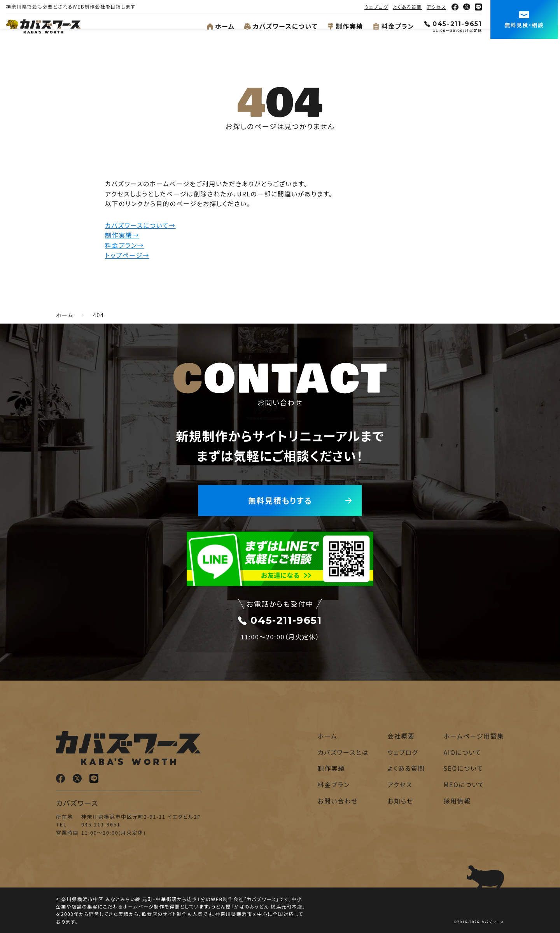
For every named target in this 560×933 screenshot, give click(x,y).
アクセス (438, 7)
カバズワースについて (283, 26)
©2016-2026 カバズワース (479, 921)
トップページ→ (127, 255)
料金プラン (395, 26)
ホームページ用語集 (473, 735)
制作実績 (347, 26)
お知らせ (400, 800)
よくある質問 (409, 7)
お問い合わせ (338, 800)
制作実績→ (122, 235)
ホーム (222, 26)
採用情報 (457, 800)
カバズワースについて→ (140, 225)
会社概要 (401, 735)
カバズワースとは (343, 752)
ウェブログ (378, 7)
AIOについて (462, 752)
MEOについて (463, 784)
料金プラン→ (124, 245)
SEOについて (463, 768)
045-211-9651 (455, 24)
